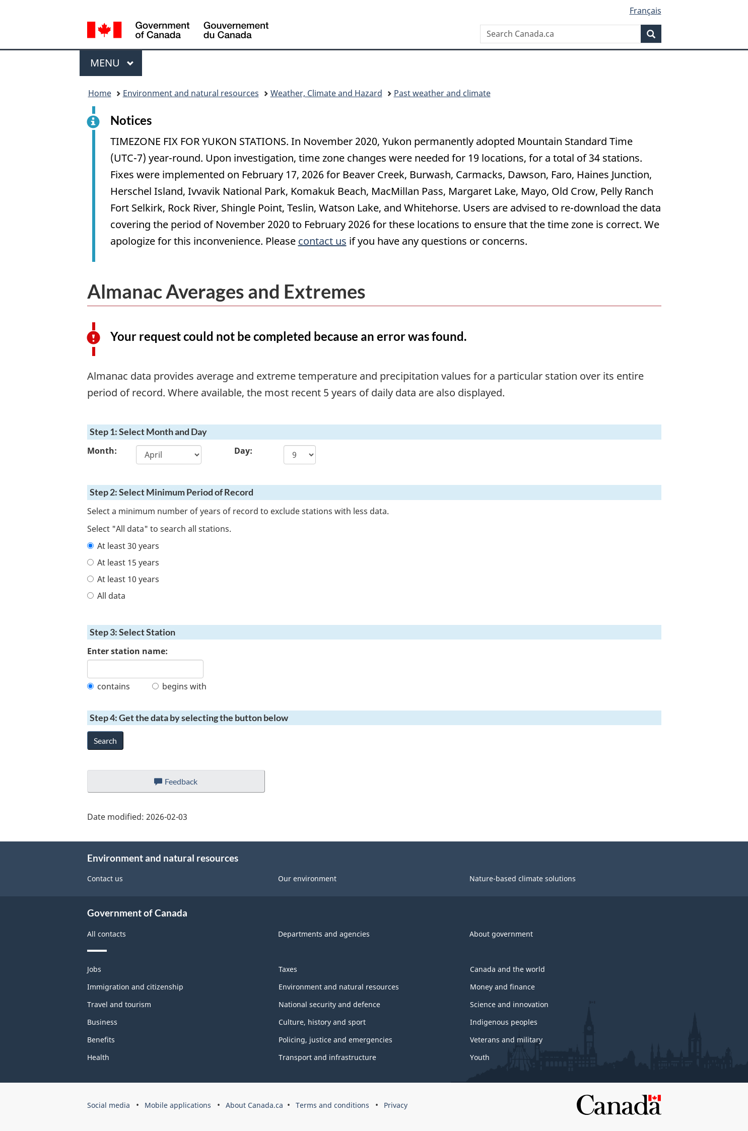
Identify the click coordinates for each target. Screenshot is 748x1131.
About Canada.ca (254, 1105)
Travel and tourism (119, 1004)
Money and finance (502, 987)
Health (98, 1057)
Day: (243, 450)
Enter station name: (127, 651)
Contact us (105, 878)
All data (106, 595)
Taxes (288, 969)
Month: (102, 450)
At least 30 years (123, 545)
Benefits (101, 1039)
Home (99, 93)
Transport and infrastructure (327, 1057)
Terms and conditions (332, 1105)
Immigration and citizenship (135, 987)
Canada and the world (507, 969)
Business (102, 1022)
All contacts (106, 934)
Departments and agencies (324, 934)
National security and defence (329, 1004)
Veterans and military (506, 1039)
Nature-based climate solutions (522, 878)
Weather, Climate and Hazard (326, 93)
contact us (322, 241)
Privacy (395, 1105)
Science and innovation (509, 1004)
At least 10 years (123, 579)
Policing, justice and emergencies (335, 1039)
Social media (108, 1105)
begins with (179, 686)
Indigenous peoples (503, 1022)
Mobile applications (178, 1105)
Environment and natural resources (191, 93)
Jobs (94, 969)
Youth (480, 1057)
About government (501, 934)
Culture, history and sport (322, 1022)
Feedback (186, 784)
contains (108, 686)
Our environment (307, 878)
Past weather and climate (442, 93)
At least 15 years (123, 562)
